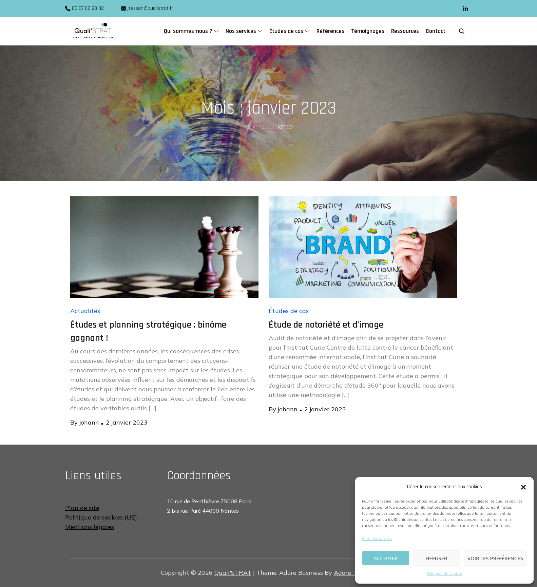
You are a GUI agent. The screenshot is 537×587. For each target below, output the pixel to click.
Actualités (85, 311)
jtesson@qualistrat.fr (147, 8)
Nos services (244, 31)
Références (330, 31)
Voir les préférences (495, 558)
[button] (523, 487)
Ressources (405, 31)
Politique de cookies (444, 573)
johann (89, 422)
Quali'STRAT (232, 572)
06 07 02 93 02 (88, 8)
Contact (435, 31)
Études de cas (289, 31)
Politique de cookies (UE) (101, 517)
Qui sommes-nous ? (191, 31)
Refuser (436, 558)
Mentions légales (89, 527)
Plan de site (82, 508)
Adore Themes (355, 572)
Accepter (385, 558)
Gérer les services (377, 538)
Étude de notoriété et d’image (326, 325)
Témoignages (367, 31)
